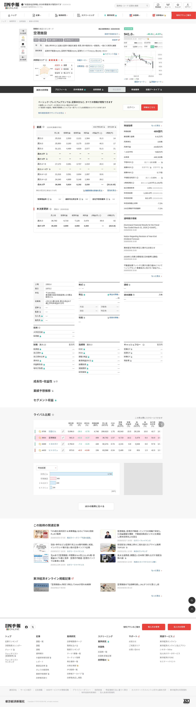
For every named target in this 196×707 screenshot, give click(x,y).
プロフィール (61, 89)
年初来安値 (128, 29)
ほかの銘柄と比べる (94, 506)
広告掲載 (39, 690)
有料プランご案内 (183, 15)
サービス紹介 (25, 690)
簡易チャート (139, 82)
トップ (12, 15)
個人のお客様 (153, 627)
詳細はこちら (149, 107)
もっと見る (155, 126)
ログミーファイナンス (142, 541)
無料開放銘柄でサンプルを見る (51, 113)
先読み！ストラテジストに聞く (145, 562)
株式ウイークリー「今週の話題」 (79, 538)
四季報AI (159, 15)
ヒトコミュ (53, 450)
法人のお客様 (179, 627)
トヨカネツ (53, 444)
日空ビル (52, 431)
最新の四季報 (42, 90)
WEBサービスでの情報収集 (57, 690)
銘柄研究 (61, 15)
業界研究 (110, 15)
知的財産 (98, 690)
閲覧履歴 (158, 6)
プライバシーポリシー (82, 690)
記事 (37, 15)
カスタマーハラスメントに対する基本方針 (148, 690)
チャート (168, 5)
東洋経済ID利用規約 (178, 690)
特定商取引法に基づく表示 (117, 690)
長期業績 (97, 89)
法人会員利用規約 (107, 692)
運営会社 (13, 690)
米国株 (135, 15)
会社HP (114, 40)
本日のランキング (140, 551)
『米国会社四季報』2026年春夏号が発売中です (42, 4)
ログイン (188, 6)
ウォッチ (178, 6)
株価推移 (135, 89)
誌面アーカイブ (152, 89)
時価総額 (42, 468)
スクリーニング (85, 15)
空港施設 (22, 21)
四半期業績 (78, 89)
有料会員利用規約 (88, 692)
